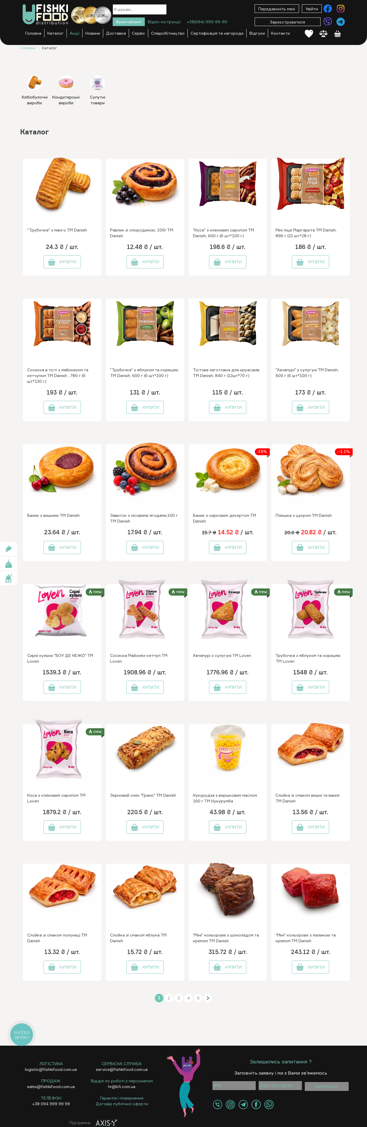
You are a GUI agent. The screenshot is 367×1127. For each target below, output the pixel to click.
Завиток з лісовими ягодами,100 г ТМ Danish (144, 518)
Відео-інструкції (164, 21)
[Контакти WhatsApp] (269, 1104)
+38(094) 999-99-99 (207, 21)
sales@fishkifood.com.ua (51, 1086)
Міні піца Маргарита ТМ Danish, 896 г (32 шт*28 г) (306, 232)
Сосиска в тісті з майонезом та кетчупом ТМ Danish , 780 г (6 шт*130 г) (57, 375)
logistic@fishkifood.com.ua (51, 1069)
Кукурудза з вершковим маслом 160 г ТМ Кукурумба (225, 798)
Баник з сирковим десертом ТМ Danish (224, 518)
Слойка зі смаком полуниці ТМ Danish (57, 937)
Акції (74, 33)
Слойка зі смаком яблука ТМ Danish (138, 937)
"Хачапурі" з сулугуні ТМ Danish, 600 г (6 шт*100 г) (307, 372)
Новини (92, 33)
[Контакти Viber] (327, 21)
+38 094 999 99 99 (51, 1103)
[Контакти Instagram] (340, 8)
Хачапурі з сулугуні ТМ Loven (222, 655)
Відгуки (257, 33)
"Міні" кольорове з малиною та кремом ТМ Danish (306, 937)
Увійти (312, 8)
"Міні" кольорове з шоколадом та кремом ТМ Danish (226, 937)
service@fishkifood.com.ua (122, 1069)
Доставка (116, 33)
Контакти (280, 33)
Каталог (55, 33)
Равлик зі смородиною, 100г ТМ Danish (141, 232)
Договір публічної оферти (122, 1103)
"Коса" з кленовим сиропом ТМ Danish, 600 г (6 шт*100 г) (223, 232)
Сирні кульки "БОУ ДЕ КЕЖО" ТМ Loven (60, 658)
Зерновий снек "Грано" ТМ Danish (143, 795)
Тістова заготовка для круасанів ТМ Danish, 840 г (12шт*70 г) (226, 372)
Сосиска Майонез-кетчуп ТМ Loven (138, 658)
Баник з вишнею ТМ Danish (53, 515)
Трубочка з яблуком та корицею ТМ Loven (308, 658)
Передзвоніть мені (276, 8)
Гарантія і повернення (121, 1097)
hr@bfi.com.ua (121, 1086)
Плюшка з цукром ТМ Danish (304, 515)
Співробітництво (168, 33)
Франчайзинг (129, 21)
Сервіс (138, 33)
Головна (33, 33)
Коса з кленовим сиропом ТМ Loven (56, 798)
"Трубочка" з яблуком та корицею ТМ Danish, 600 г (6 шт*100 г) (144, 372)
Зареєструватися (287, 21)
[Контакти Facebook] (327, 8)
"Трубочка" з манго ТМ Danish (57, 229)
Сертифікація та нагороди (217, 33)
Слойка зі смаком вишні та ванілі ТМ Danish (307, 798)
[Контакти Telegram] (340, 21)
